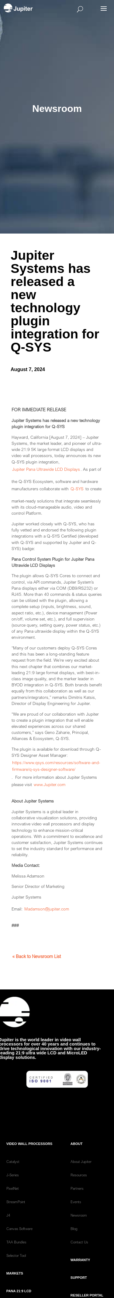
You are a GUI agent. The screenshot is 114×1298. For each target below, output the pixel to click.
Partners (77, 1199)
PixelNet (12, 1199)
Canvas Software (19, 1240)
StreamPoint (15, 1213)
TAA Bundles (16, 1253)
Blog (74, 1240)
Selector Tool (16, 1266)
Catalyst (12, 1173)
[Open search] (66, 9)
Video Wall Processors (29, 1155)
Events (76, 1213)
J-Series (12, 1186)
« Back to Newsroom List (36, 956)
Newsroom (79, 1226)
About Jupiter (81, 1173)
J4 (8, 1226)
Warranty (80, 1271)
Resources (79, 1186)
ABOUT (77, 1155)
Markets (14, 1284)
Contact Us (79, 1253)
